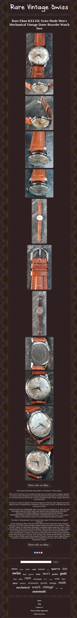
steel (48, 569)
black (21, 569)
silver (63, 579)
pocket (55, 574)
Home (39, 601)
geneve (31, 574)
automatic (39, 591)
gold (63, 573)
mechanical (23, 587)
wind (34, 569)
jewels (44, 582)
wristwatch (33, 583)
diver (24, 574)
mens (14, 568)
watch (36, 587)
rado (61, 588)
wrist (57, 579)
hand (14, 579)
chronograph (37, 579)
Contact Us (39, 607)
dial (64, 568)
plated (20, 579)
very (57, 588)
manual (41, 569)
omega (52, 583)
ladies (27, 569)
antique (50, 579)
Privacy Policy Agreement (39, 611)
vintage (48, 587)
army (38, 574)
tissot (45, 579)
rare (28, 578)
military (23, 583)
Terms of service (39, 614)
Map (39, 604)
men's (46, 573)
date (15, 583)
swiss (16, 573)
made (62, 582)
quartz (55, 569)
